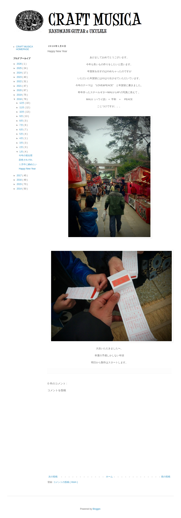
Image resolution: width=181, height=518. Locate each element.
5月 (21, 134)
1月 (21, 151)
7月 (21, 125)
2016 (19, 180)
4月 (21, 138)
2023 (19, 77)
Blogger (96, 509)
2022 (19, 81)
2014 (19, 188)
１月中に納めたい (28, 164)
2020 (19, 90)
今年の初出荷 (25, 155)
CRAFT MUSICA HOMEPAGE (24, 48)
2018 (19, 99)
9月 (21, 116)
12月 (22, 103)
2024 (19, 72)
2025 (19, 68)
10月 (22, 112)
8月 (21, 120)
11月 (22, 107)
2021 (19, 86)
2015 (19, 184)
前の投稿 (165, 476)
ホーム (109, 476)
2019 (19, 95)
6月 (21, 129)
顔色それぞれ (25, 159)
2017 (19, 175)
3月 (21, 142)
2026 (19, 64)
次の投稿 (53, 476)
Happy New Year (27, 168)
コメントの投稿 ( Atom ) (65, 482)
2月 (21, 147)
